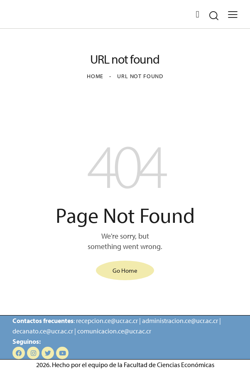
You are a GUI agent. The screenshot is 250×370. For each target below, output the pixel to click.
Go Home (125, 270)
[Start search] (213, 16)
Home (95, 76)
